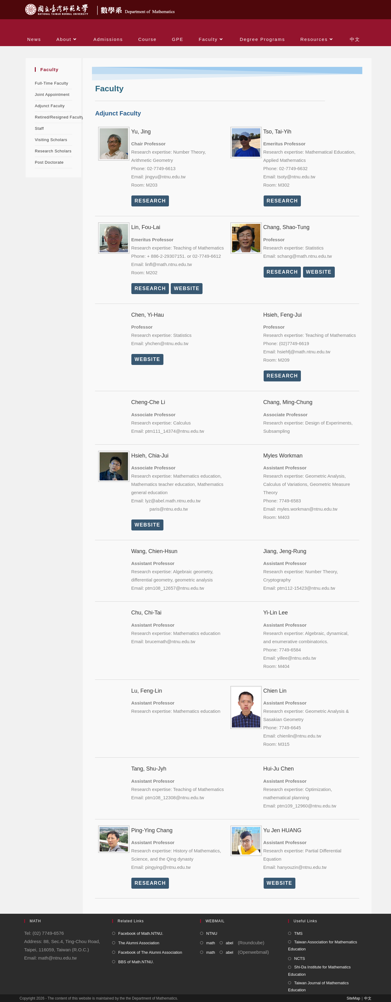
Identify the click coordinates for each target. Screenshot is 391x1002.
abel (229, 943)
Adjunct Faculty (50, 106)
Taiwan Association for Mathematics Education (322, 945)
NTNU (211, 933)
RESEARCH (150, 200)
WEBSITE (186, 288)
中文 (367, 998)
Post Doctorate (49, 162)
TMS (298, 933)
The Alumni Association (138, 943)
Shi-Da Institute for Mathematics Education (319, 970)
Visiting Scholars (51, 139)
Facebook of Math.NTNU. (140, 933)
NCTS (299, 958)
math (210, 943)
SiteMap (353, 998)
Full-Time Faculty (51, 83)
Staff (39, 128)
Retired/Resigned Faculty (59, 117)
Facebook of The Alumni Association (150, 952)
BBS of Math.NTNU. (136, 962)
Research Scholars (53, 151)
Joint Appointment (52, 94)
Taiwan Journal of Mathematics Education (318, 986)
